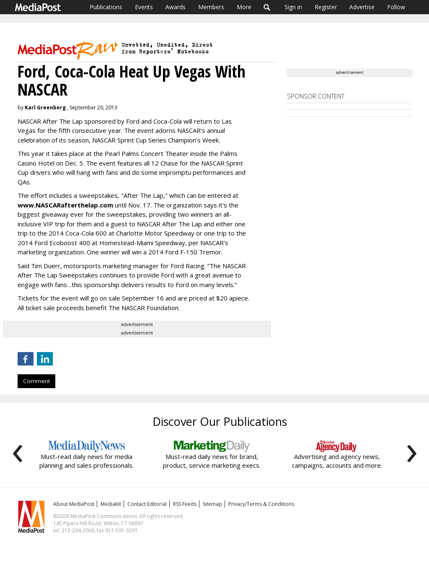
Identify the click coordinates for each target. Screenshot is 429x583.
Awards (175, 7)
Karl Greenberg (45, 107)
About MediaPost (73, 504)
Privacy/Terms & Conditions (261, 504)
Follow (396, 7)
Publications (106, 7)
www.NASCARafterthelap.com (65, 205)
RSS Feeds (184, 504)
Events (144, 7)
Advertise (362, 7)
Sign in (293, 7)
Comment (36, 381)
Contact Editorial (147, 504)
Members (211, 7)
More (244, 7)
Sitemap (212, 504)
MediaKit (111, 504)
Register (326, 7)
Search (267, 7)
